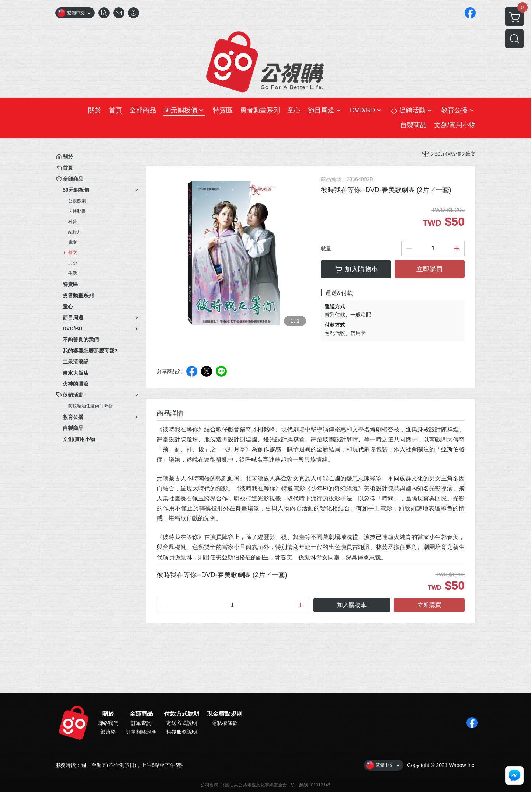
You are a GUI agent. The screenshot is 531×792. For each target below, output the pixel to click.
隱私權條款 (224, 723)
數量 (326, 248)
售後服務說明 (181, 731)
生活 (72, 273)
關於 (108, 714)
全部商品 (141, 714)
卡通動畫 (77, 211)
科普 (72, 221)
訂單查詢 (141, 723)
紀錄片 (74, 232)
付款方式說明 (181, 714)
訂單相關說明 (141, 731)
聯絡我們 (108, 723)
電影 (72, 242)
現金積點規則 (224, 714)
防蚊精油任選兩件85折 (90, 406)
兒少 (72, 262)
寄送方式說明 (181, 723)
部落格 (108, 731)
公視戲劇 (77, 201)
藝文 (72, 252)
